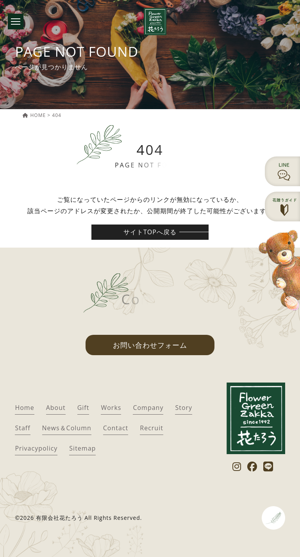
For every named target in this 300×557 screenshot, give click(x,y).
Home (24, 407)
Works (111, 407)
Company (148, 407)
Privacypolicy (36, 448)
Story (183, 407)
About (56, 407)
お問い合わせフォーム (150, 345)
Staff (22, 428)
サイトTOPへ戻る (150, 232)
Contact (115, 428)
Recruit (151, 428)
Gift (83, 407)
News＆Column (66, 428)
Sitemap (82, 448)
